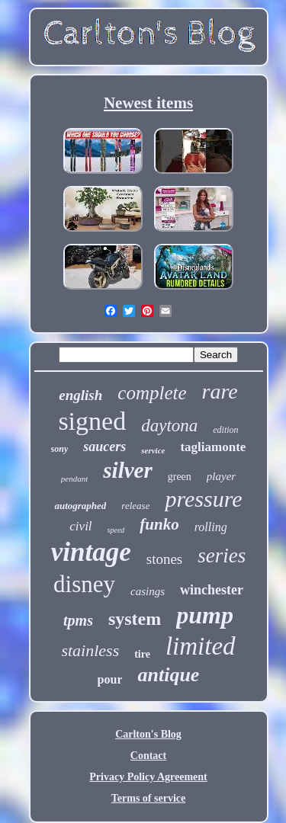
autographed (80, 505)
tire (142, 654)
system (134, 619)
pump (204, 615)
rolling (210, 526)
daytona (169, 425)
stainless (90, 650)
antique (168, 675)
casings (147, 591)
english (80, 395)
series (222, 555)
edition (225, 429)
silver (127, 470)
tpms (78, 620)
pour (110, 679)
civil (80, 526)
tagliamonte (213, 447)
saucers (104, 446)
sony (60, 449)
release (135, 505)
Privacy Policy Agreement (148, 777)
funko (159, 524)
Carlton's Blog (148, 734)
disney (84, 584)
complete (151, 393)
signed (92, 421)
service (153, 450)
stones (164, 559)
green (179, 476)
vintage (91, 552)
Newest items (148, 103)
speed (116, 530)
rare (220, 391)
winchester (211, 589)
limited (200, 646)
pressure (203, 498)
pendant (74, 478)
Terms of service (148, 798)
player (221, 476)
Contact (148, 755)
